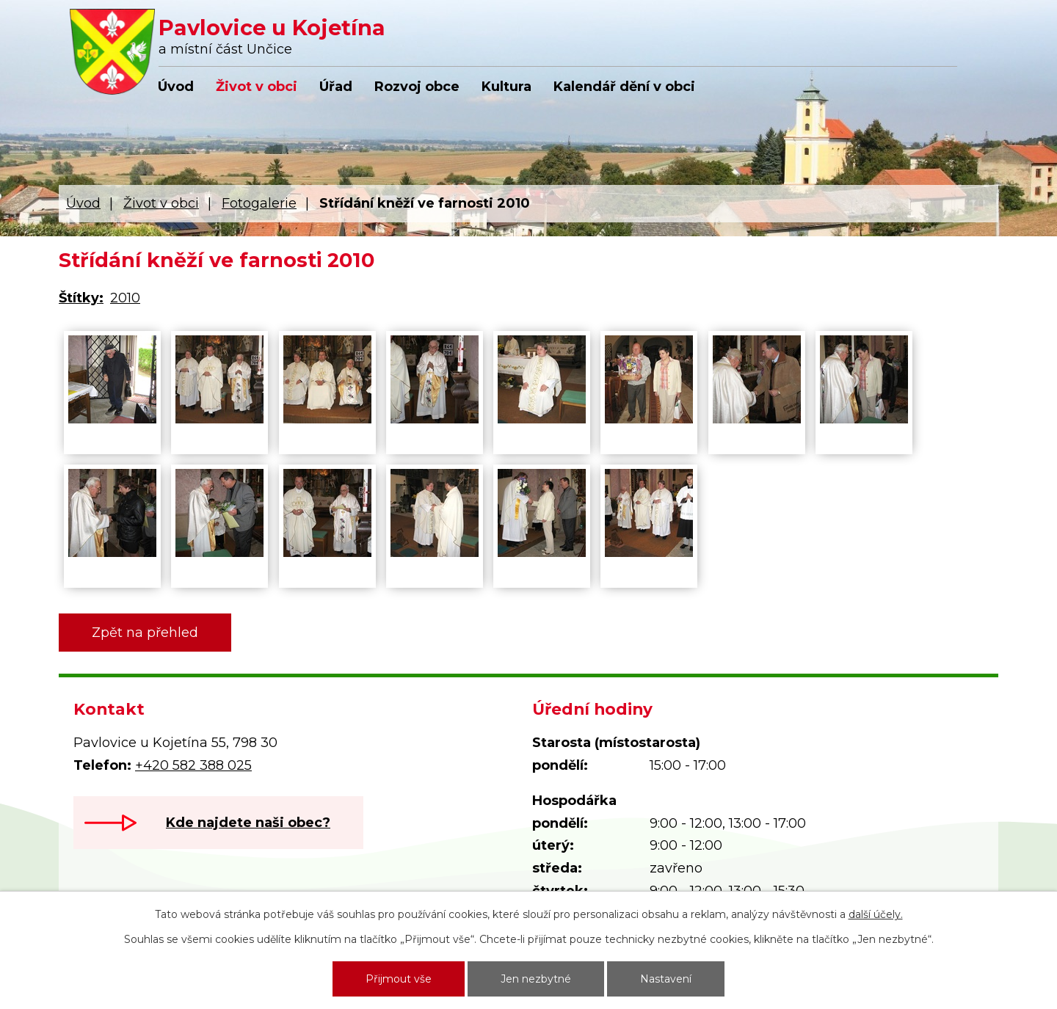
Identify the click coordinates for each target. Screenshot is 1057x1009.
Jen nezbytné (536, 979)
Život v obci (256, 87)
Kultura (506, 87)
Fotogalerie (259, 203)
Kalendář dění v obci (624, 87)
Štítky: (81, 298)
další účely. (876, 914)
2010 (125, 298)
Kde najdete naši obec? (248, 823)
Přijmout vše (399, 979)
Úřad (335, 87)
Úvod (176, 87)
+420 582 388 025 (193, 765)
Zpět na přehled (145, 632)
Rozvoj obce (417, 87)
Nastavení (665, 979)
